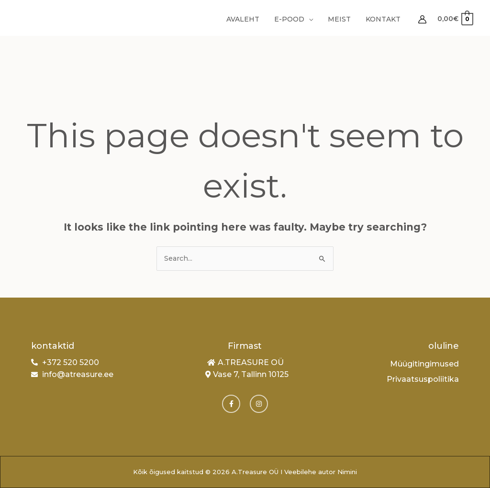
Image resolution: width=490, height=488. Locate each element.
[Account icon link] (422, 19)
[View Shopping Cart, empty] (454, 19)
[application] (312, 19)
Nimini (347, 472)
